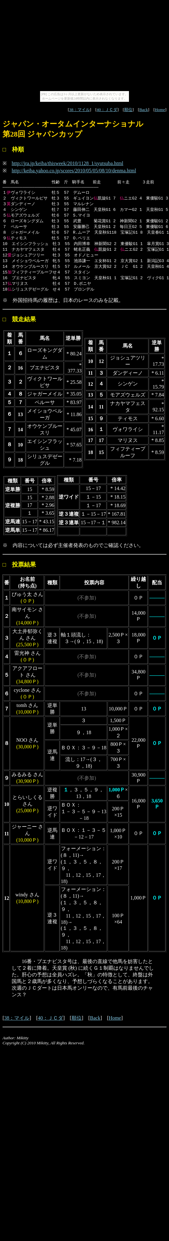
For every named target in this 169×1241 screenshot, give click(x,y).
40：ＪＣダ (107, 109)
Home (160, 109)
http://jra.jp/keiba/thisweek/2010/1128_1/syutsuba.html (67, 163)
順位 (128, 109)
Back (143, 109)
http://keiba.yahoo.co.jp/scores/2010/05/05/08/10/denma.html (74, 170)
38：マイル (79, 109)
